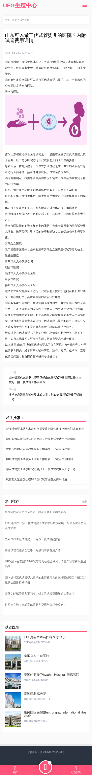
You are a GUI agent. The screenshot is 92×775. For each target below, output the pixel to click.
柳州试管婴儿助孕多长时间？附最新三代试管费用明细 (39, 459)
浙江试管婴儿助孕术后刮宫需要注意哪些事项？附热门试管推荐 (45, 428)
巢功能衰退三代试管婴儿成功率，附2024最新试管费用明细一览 (45, 397)
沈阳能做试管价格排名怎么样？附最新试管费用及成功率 (41, 438)
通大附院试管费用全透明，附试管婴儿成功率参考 (35, 512)
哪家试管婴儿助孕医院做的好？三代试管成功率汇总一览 (41, 469)
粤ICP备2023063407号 (52, 752)
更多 (84, 501)
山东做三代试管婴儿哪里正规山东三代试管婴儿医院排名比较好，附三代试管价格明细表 (45, 380)
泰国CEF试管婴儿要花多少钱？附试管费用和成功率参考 (40, 593)
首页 (14, 19)
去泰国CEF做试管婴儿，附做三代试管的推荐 (33, 539)
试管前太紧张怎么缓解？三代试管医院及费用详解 (36, 479)
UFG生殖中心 (20, 5)
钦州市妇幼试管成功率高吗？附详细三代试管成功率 (38, 449)
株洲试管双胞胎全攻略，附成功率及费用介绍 (33, 550)
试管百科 (24, 19)
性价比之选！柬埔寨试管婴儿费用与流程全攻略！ (35, 604)
